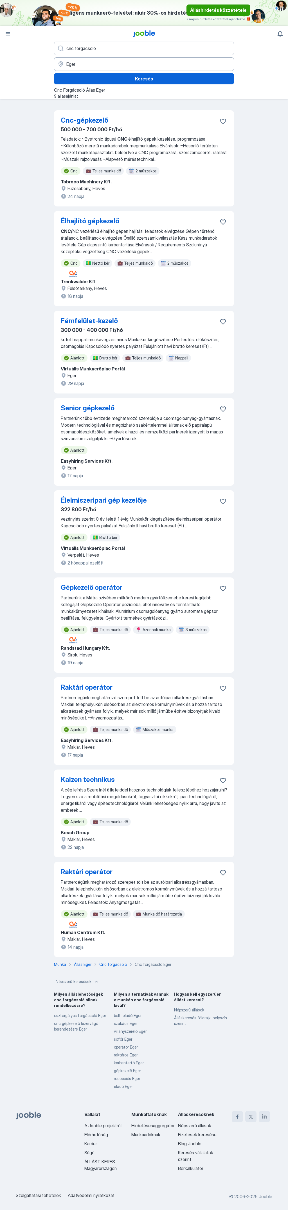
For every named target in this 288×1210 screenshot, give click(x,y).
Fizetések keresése (197, 1134)
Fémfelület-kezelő (89, 321)
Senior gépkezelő (87, 408)
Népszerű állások (189, 1009)
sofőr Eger (123, 1039)
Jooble (265, 1196)
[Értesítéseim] (280, 33)
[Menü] (8, 33)
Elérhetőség (96, 1134)
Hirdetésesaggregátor (153, 1125)
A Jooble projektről (103, 1125)
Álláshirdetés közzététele (218, 10)
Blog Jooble (189, 1143)
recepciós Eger (127, 1078)
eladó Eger (123, 1086)
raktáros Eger (126, 1054)
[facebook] (237, 1116)
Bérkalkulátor (190, 1168)
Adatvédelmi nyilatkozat (91, 1195)
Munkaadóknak (145, 1134)
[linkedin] (264, 1116)
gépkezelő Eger (127, 1070)
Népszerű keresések (77, 981)
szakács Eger (126, 1023)
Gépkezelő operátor (91, 587)
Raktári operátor (86, 687)
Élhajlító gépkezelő (90, 221)
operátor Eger (126, 1047)
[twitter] (250, 1116)
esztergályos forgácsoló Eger (80, 1015)
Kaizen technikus (88, 779)
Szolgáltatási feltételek (38, 1195)
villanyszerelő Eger (130, 1031)
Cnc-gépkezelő (84, 120)
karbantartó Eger (129, 1062)
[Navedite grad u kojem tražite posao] (144, 64)
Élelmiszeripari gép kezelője (104, 500)
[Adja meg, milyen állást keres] (144, 48)
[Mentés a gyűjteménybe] (223, 121)
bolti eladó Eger (127, 1015)
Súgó (89, 1152)
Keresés (144, 79)
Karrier (90, 1143)
